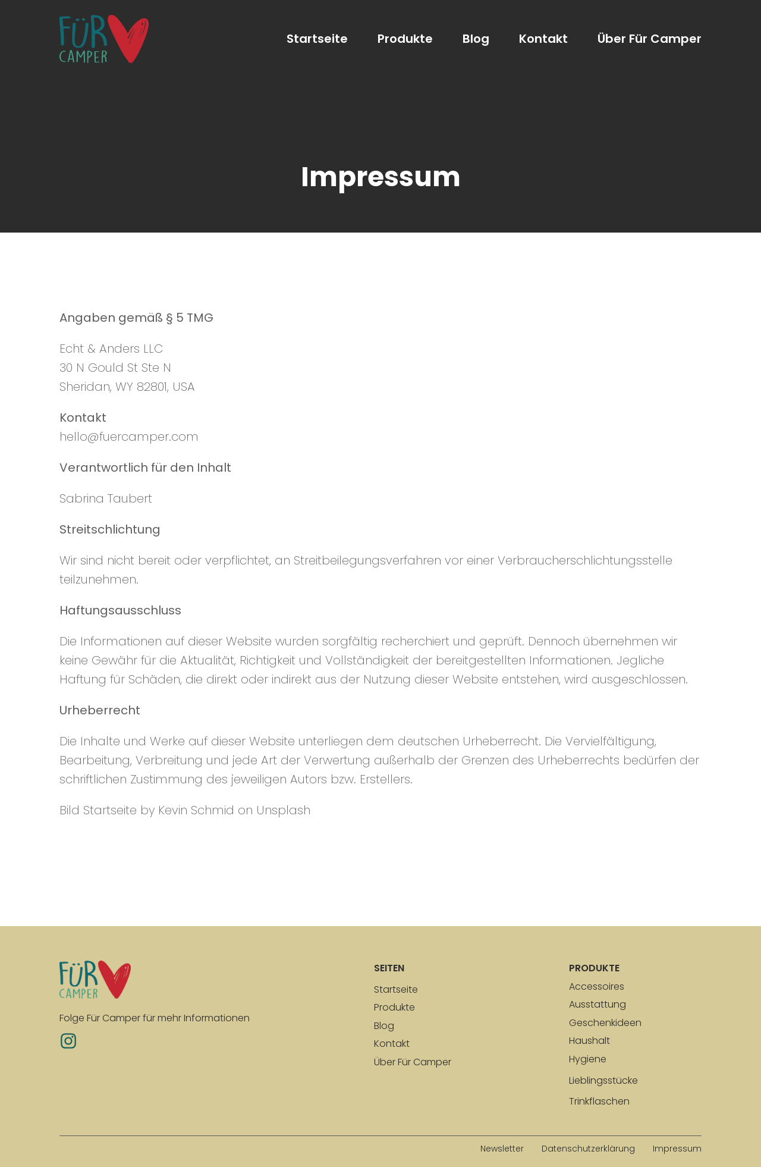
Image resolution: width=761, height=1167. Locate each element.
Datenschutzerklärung (588, 1149)
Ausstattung (597, 1004)
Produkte (405, 38)
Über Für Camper (650, 38)
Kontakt (543, 38)
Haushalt (589, 1040)
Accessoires (596, 986)
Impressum (677, 1149)
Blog (476, 38)
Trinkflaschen (599, 1101)
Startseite (317, 38)
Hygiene (587, 1059)
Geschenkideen (605, 1023)
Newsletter (502, 1149)
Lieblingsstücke (603, 1080)
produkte (594, 968)
